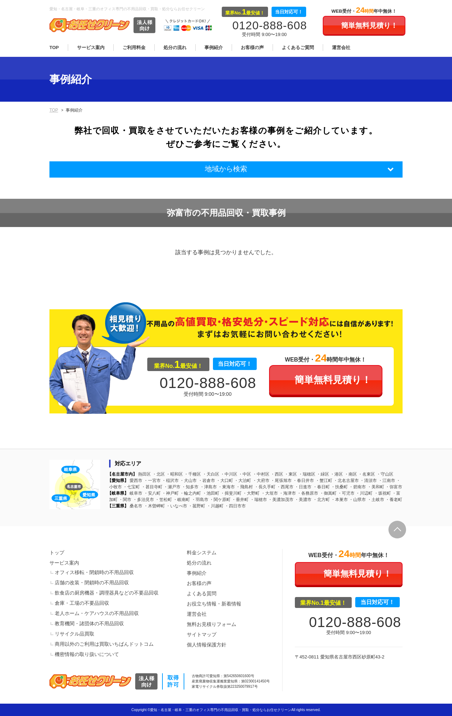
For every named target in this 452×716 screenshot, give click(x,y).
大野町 (251, 493)
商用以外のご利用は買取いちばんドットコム (104, 644)
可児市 (346, 493)
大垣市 (269, 493)
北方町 (321, 499)
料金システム (201, 552)
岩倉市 (206, 480)
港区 (336, 474)
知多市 (190, 486)
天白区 (210, 474)
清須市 (368, 480)
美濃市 (303, 499)
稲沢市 (170, 480)
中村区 (260, 474)
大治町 (242, 480)
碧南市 (357, 486)
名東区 (366, 474)
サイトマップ (201, 634)
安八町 (152, 493)
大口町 (224, 480)
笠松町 (163, 499)
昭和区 (174, 474)
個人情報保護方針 (206, 645)
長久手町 (264, 486)
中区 (244, 474)
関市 (125, 499)
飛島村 (244, 486)
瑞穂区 (306, 474)
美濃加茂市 (280, 499)
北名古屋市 (346, 480)
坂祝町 (382, 493)
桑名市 (136, 505)
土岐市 (375, 499)
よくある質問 (201, 593)
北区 (158, 474)
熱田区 (144, 474)
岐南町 (181, 499)
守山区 (384, 474)
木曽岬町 (154, 505)
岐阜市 (136, 493)
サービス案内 (91, 47)
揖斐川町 (231, 493)
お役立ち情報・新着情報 (214, 604)
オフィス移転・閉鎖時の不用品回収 (94, 572)
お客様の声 (252, 47)
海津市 (287, 493)
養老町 (393, 499)
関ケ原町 (220, 499)
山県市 (357, 499)
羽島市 (199, 499)
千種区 (192, 474)
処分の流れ (174, 47)
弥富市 (393, 486)
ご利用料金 (134, 47)
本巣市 (339, 499)
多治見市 (143, 499)
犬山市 (188, 480)
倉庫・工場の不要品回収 (82, 603)
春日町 (321, 486)
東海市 (226, 486)
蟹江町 (323, 480)
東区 (290, 474)
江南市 (386, 480)
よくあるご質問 (298, 47)
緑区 (322, 474)
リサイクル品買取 (74, 634)
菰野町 (196, 505)
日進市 (303, 486)
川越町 (215, 505)
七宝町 (131, 486)
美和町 (375, 486)
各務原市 (307, 493)
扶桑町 (339, 486)
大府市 (260, 480)
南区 (350, 474)
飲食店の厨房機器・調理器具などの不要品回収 (107, 593)
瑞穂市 (258, 499)
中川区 (228, 474)
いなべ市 (176, 505)
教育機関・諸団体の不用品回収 (89, 623)
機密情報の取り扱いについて (87, 654)
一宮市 (152, 480)
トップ (56, 552)
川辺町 (364, 493)
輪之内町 (190, 493)
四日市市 (235, 505)
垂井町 (240, 499)
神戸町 (170, 493)
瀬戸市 (171, 486)
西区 (276, 474)
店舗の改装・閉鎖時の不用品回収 (92, 582)
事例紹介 (213, 47)
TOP (54, 47)
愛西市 (136, 480)
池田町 (210, 493)
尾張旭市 (281, 480)
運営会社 (341, 47)
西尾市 (284, 486)
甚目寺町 (151, 486)
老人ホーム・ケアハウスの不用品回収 (97, 613)
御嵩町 (328, 493)
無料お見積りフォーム (211, 624)
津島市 (208, 486)
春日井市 (303, 480)
